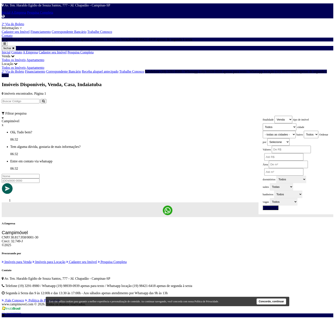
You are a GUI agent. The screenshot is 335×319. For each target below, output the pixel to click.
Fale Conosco (13, 300)
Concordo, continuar (271, 301)
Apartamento (35, 60)
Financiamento (41, 32)
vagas (266, 201)
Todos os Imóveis (14, 60)
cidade (300, 127)
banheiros (268, 194)
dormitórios (269, 179)
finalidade (268, 119)
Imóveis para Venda (17, 262)
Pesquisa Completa (40, 12)
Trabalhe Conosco (99, 32)
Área (265, 164)
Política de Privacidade (42, 300)
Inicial (6, 12)
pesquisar (270, 207)
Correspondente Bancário (69, 32)
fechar (8, 48)
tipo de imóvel (301, 119)
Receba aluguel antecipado (100, 71)
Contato (7, 35)
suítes (266, 186)
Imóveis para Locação (48, 262)
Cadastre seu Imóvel (16, 32)
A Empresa (18, 12)
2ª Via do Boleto (13, 24)
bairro (300, 134)
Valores (267, 149)
